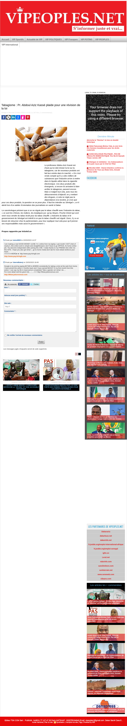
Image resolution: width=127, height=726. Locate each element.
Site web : (7, 303)
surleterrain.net (106, 570)
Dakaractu (106, 532)
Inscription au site (72, 722)
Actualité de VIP (34, 39)
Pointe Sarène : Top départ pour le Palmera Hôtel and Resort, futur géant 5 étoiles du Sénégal (104, 309)
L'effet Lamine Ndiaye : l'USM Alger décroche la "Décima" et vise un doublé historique (21, 387)
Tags (80, 722)
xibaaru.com (105, 579)
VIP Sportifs (18, 39)
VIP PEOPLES (102, 39)
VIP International (10, 45)
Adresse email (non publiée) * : (15, 295)
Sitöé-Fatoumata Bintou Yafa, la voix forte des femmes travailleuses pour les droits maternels (61, 387)
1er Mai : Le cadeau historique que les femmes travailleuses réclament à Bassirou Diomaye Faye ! (104, 291)
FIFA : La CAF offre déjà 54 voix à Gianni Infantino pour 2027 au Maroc (103, 436)
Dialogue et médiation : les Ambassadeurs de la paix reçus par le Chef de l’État (105, 164)
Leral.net (106, 557)
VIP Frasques (71, 39)
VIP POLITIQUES (53, 39)
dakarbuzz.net (106, 536)
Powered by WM (89, 722)
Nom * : (7, 287)
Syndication (60, 722)
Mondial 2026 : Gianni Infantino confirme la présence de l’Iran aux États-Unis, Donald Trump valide (105, 171)
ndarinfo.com (106, 562)
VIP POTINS (86, 39)
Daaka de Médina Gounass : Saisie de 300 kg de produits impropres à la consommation (105, 346)
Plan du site (48, 722)
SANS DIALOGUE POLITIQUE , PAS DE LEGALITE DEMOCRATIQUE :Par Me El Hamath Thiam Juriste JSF (106, 157)
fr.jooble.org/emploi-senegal (106, 549)
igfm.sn (106, 553)
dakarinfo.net (106, 540)
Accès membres (37, 722)
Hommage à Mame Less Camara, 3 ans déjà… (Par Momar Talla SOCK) (105, 364)
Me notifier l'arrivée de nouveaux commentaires (24, 335)
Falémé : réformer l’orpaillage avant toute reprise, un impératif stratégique (103, 692)
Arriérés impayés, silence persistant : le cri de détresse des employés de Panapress (105, 710)
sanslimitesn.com (106, 566)
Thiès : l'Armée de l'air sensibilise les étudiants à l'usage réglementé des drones (104, 418)
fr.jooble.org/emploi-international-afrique (105, 544)
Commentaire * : (10, 311)
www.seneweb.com (106, 574)
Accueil (5, 39)
